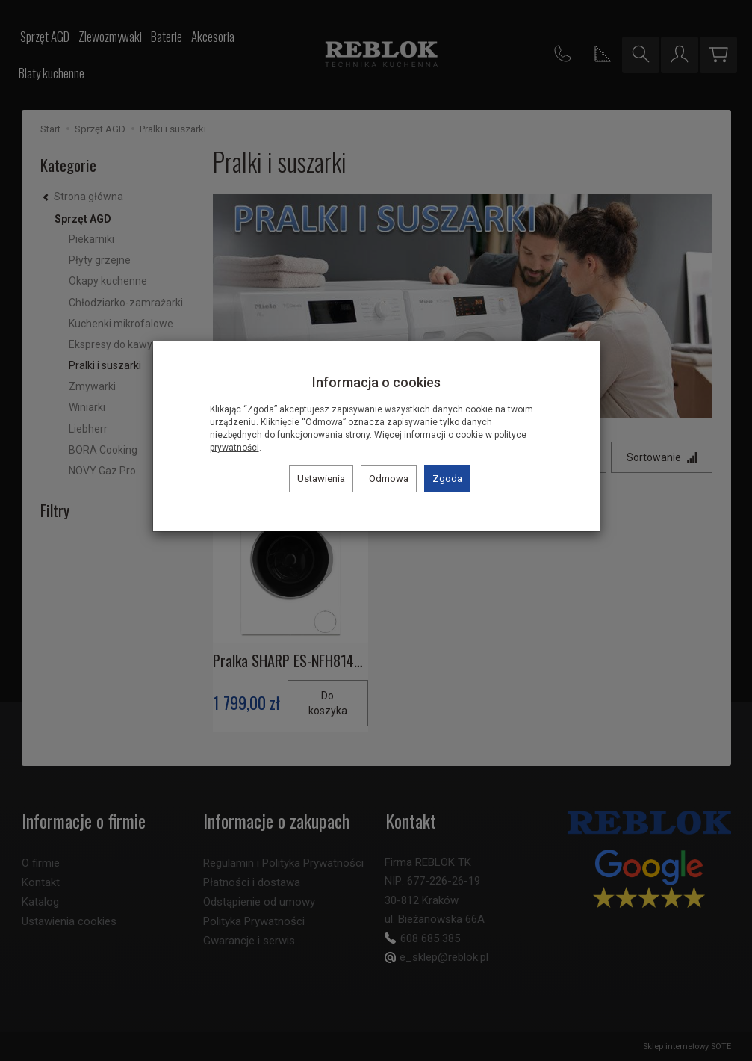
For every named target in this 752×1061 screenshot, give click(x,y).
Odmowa (388, 478)
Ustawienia (321, 478)
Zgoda (447, 478)
